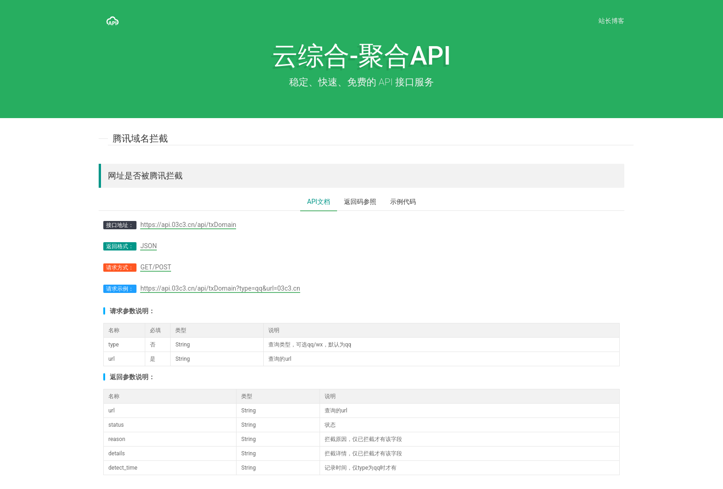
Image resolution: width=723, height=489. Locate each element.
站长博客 (611, 20)
